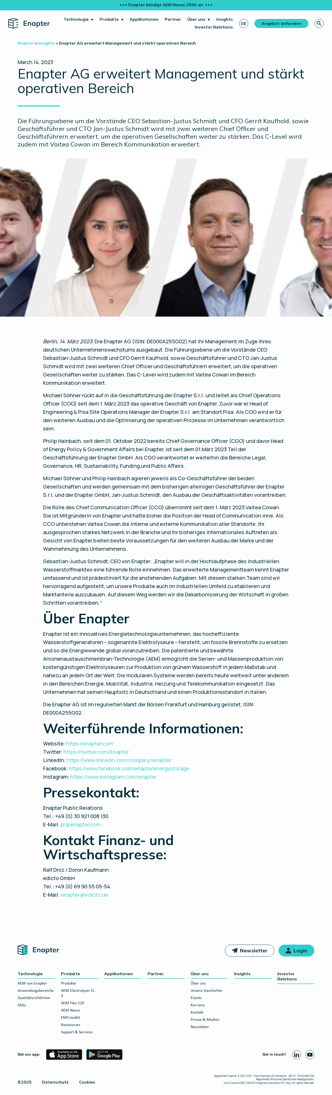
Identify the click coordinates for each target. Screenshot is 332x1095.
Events (196, 998)
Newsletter (253, 950)
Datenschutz (55, 1082)
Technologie (76, 19)
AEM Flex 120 (72, 1003)
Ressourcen (70, 1025)
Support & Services (77, 1032)
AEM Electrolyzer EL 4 (78, 993)
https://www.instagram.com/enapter (113, 776)
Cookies (87, 1082)
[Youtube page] (309, 1054)
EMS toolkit (70, 1018)
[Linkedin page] (296, 1054)
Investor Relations (214, 27)
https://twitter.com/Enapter (96, 751)
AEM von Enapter (32, 983)
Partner (173, 19)
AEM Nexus (70, 1010)
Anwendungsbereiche (36, 991)
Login (300, 950)
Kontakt (197, 1012)
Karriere (198, 1005)
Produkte (109, 19)
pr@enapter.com (81, 824)
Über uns (196, 19)
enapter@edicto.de (84, 894)
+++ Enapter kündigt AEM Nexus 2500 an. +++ (166, 4)
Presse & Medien (205, 1020)
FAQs (22, 1005)
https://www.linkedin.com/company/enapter (119, 760)
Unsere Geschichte (206, 991)
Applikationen (144, 19)
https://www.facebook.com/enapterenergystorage (129, 768)
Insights (224, 19)
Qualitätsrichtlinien (34, 998)
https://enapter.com (89, 743)
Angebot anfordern (281, 23)
